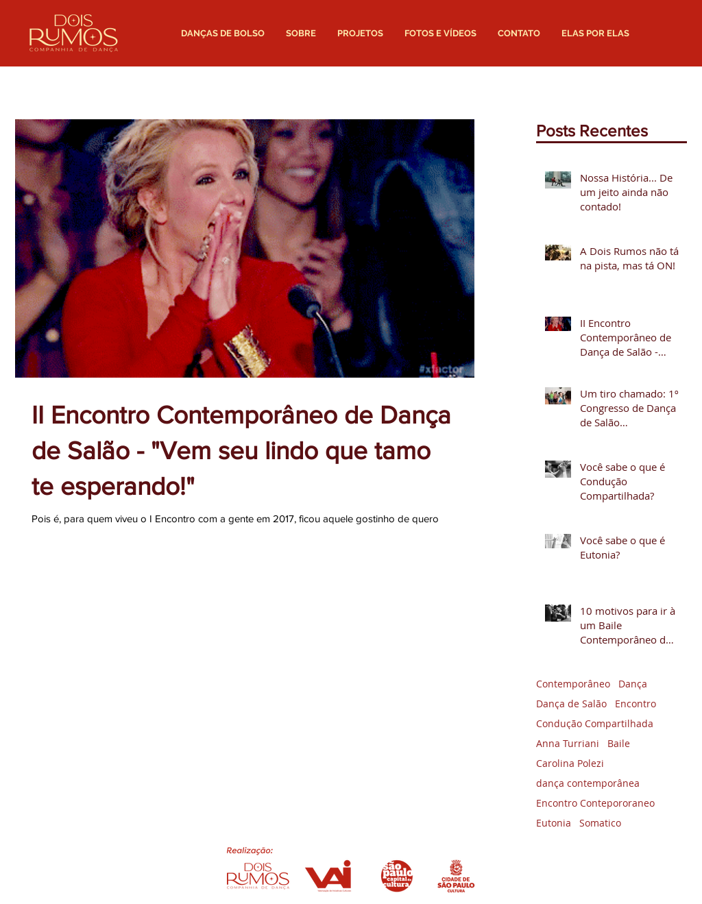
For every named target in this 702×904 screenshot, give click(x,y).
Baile (618, 743)
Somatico (600, 823)
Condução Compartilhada (594, 723)
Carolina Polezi (570, 763)
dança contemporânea (588, 783)
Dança (632, 683)
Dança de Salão (571, 703)
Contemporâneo (573, 683)
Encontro (635, 703)
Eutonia (553, 823)
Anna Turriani (567, 743)
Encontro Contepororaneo (595, 803)
